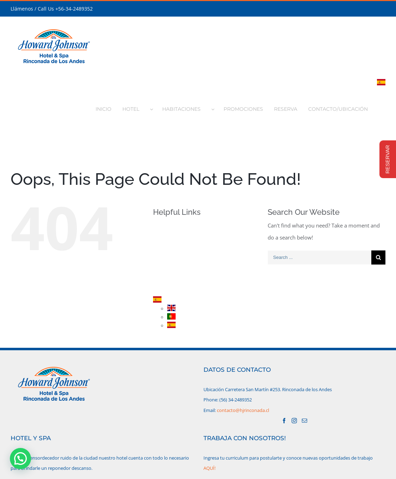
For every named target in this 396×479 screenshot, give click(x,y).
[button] (20, 458)
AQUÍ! (209, 468)
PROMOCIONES (183, 263)
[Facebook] (284, 420)
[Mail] (304, 420)
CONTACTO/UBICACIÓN (192, 288)
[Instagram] (294, 420)
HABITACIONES (182, 251)
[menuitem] (107, 107)
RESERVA (175, 276)
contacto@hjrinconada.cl (243, 410)
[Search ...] (319, 257)
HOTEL (173, 239)
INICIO (172, 227)
